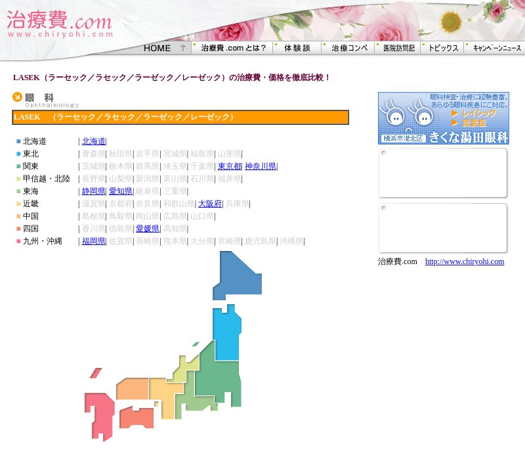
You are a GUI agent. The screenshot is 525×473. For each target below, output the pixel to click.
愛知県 (121, 191)
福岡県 (94, 241)
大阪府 (210, 203)
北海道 (94, 141)
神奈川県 (260, 166)
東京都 (230, 166)
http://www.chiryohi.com (465, 261)
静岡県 (94, 191)
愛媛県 (147, 228)
